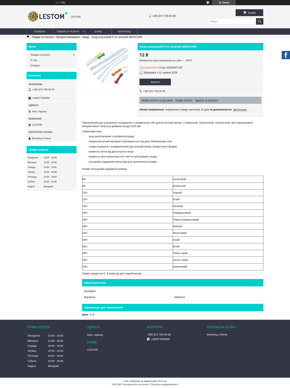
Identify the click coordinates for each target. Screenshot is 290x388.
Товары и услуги (68, 31)
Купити (155, 81)
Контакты (124, 31)
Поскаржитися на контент (136, 384)
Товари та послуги (43, 37)
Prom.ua (162, 381)
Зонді (85, 37)
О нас (98, 31)
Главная (39, 31)
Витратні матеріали (68, 37)
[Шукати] (259, 21)
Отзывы (35, 65)
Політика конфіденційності (164, 384)
